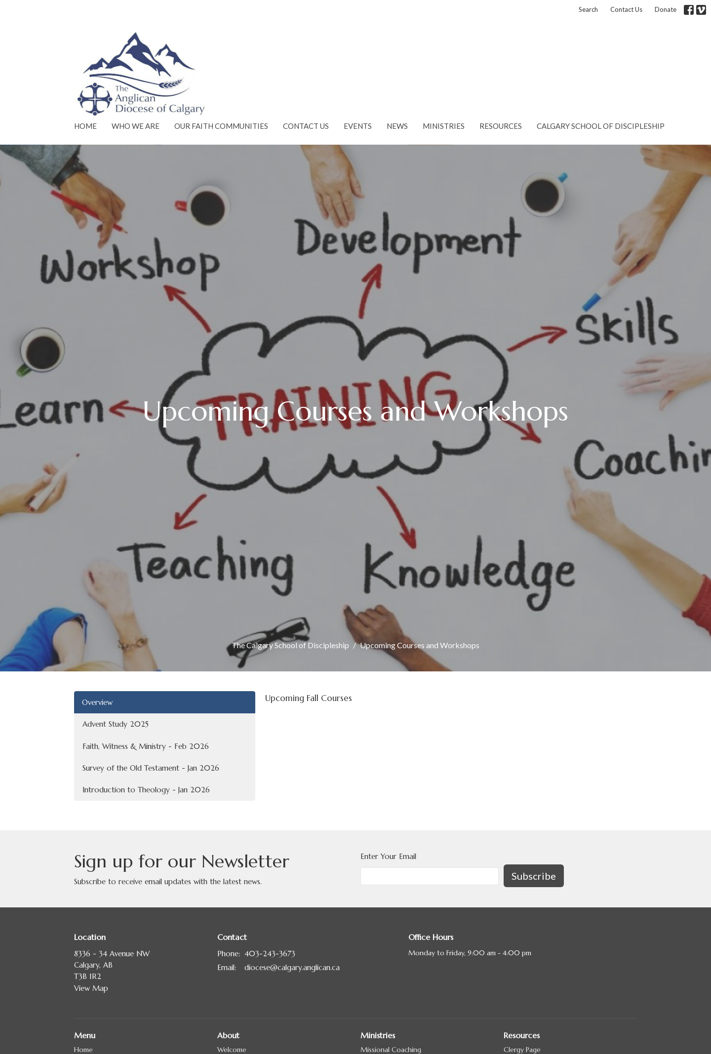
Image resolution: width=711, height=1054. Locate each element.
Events (358, 125)
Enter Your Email (388, 856)
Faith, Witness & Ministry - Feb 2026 (145, 746)
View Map (91, 988)
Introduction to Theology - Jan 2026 (146, 789)
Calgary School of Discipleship (601, 125)
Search (588, 9)
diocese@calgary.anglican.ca (292, 967)
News (397, 125)
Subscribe (534, 876)
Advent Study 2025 (115, 724)
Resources (500, 125)
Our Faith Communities (221, 125)
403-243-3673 (269, 953)
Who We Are (135, 125)
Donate (665, 9)
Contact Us (626, 9)
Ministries (444, 125)
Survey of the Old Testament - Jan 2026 (150, 768)
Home (85, 125)
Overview (97, 702)
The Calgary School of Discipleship (290, 645)
